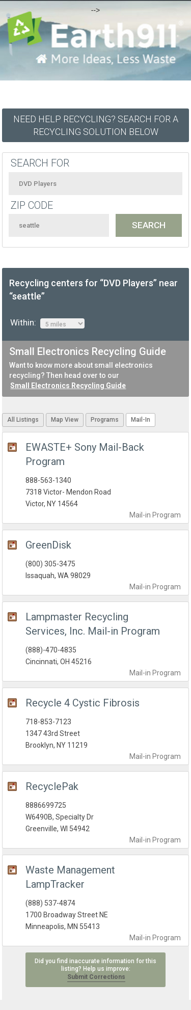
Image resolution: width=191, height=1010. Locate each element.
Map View (64, 419)
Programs (105, 419)
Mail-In (140, 419)
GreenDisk (48, 545)
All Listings (23, 419)
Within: (47, 323)
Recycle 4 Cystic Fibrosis (82, 703)
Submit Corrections (96, 976)
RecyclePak (51, 786)
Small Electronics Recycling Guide (68, 385)
